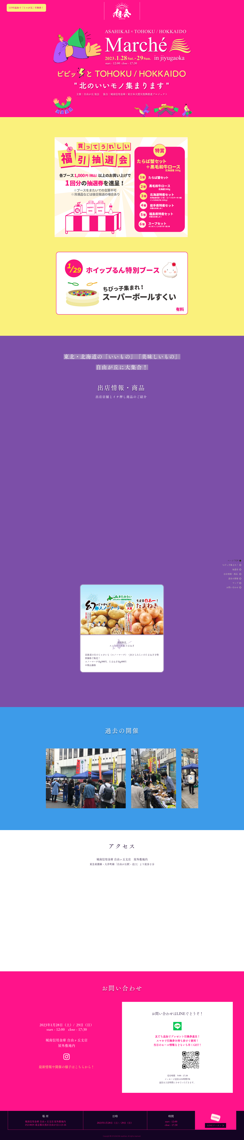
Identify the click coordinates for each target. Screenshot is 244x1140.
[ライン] (177, 1026)
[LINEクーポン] (215, 1125)
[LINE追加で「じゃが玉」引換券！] (26, 8)
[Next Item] (191, 778)
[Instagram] (66, 1056)
